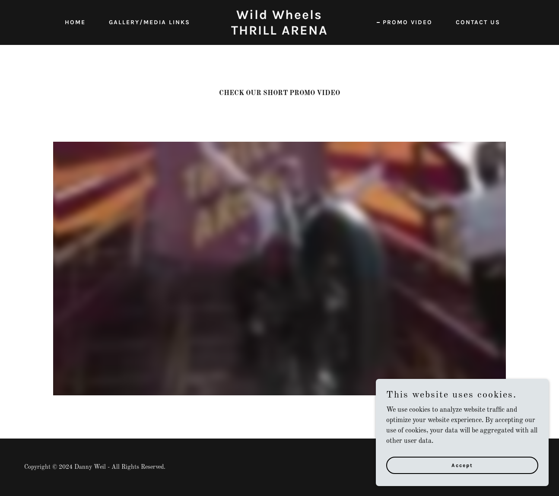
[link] (279, 32)
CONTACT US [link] (478, 22)
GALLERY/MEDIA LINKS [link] (149, 22)
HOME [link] (75, 22)
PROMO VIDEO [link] (407, 22)
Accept (462, 465)
